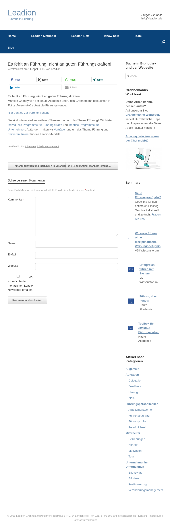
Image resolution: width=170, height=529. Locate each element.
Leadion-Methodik (43, 36)
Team (138, 36)
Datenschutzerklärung (85, 520)
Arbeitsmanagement (48, 146)
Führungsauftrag (138, 415)
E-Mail (12, 254)
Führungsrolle (137, 421)
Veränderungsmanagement (145, 490)
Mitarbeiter (133, 433)
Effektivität (135, 472)
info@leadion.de (151, 18)
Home (12, 36)
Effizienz (133, 478)
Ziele (131, 398)
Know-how (111, 36)
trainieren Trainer (18, 134)
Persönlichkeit (137, 427)
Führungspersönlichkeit (142, 404)
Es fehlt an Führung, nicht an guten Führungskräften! (59, 64)
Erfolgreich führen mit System (147, 269)
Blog (11, 47)
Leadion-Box (80, 36)
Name (11, 243)
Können (133, 444)
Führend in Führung (22, 15)
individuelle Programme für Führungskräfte (35, 125)
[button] (21, 79)
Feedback (134, 386)
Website (13, 265)
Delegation (135, 380)
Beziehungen (136, 439)
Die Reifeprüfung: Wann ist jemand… (91, 166)
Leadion (55, 69)
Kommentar (16, 199)
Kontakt (142, 515)
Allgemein (30, 146)
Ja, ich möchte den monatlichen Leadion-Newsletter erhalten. (21, 283)
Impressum (155, 515)
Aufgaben (132, 374)
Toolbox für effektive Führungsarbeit (148, 328)
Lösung (133, 392)
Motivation (134, 450)
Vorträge (59, 129)
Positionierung (137, 484)
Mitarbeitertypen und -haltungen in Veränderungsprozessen (47, 166)
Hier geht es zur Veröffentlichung (28, 112)
